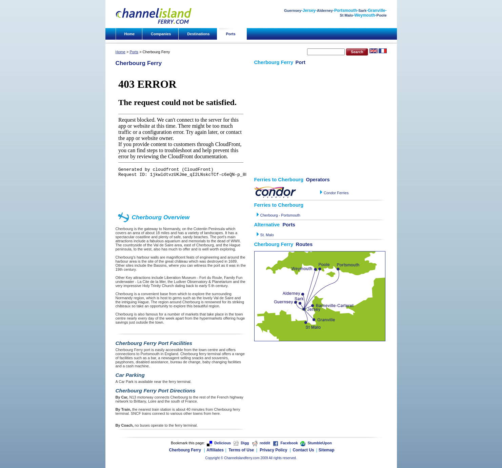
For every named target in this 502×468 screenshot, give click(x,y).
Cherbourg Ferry (185, 450)
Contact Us (303, 450)
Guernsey (292, 10)
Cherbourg (269, 215)
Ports (230, 34)
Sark (362, 10)
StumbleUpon (319, 443)
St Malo (346, 15)
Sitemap (327, 450)
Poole (382, 15)
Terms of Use (241, 450)
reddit (265, 443)
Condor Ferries (336, 193)
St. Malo (266, 235)
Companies (161, 34)
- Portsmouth (289, 215)
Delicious (222, 443)
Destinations (198, 34)
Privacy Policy (273, 450)
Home (129, 34)
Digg (245, 443)
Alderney (325, 10)
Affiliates (215, 450)
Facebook (289, 443)
